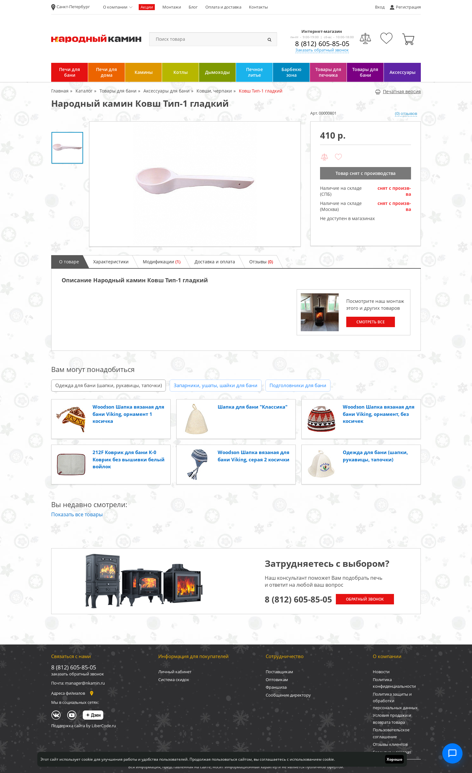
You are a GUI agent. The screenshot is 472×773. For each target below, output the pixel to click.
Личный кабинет (174, 671)
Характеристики (111, 262)
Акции (147, 7)
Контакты (258, 7)
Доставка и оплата (215, 262)
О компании (115, 7)
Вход (379, 7)
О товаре (69, 262)
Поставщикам (279, 671)
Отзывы (261, 262)
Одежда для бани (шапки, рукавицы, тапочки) (108, 385)
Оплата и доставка (223, 7)
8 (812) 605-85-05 (322, 43)
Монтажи (171, 7)
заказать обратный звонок (77, 674)
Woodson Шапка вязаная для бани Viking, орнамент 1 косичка (128, 414)
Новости (381, 671)
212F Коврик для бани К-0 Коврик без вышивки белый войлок (129, 459)
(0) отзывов (406, 113)
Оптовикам (277, 679)
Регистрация (408, 7)
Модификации (161, 262)
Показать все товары (77, 514)
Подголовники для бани (297, 385)
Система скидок (173, 679)
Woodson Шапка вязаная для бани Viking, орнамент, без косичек (379, 414)
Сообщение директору (288, 695)
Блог (193, 7)
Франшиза (276, 687)
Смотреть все (370, 322)
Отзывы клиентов (390, 744)
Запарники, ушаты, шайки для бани (215, 385)
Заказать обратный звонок (322, 50)
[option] (194, 184)
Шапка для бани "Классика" (252, 407)
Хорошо (394, 759)
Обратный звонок (365, 599)
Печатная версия (398, 91)
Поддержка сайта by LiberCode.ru (83, 725)
